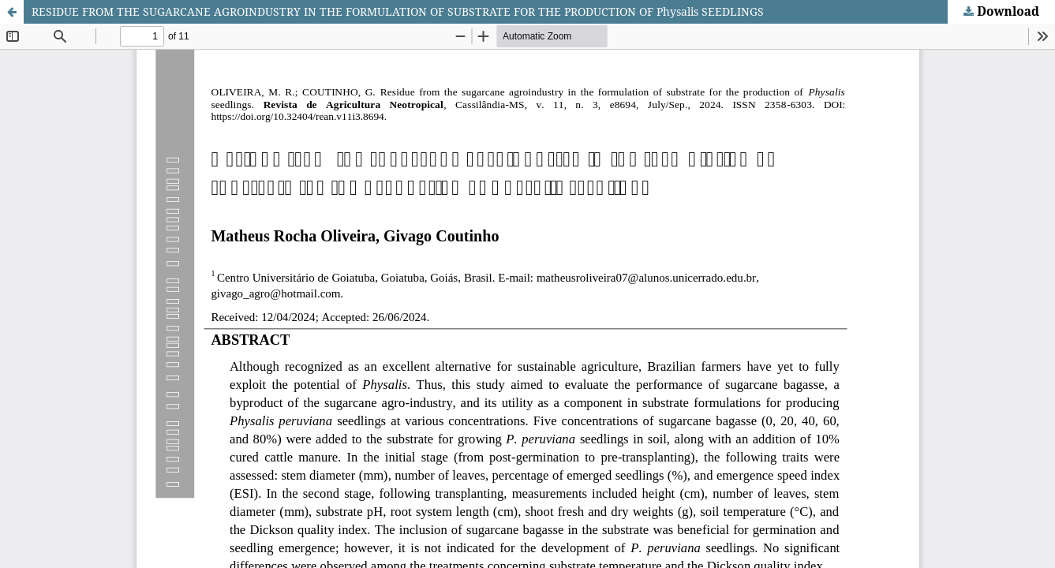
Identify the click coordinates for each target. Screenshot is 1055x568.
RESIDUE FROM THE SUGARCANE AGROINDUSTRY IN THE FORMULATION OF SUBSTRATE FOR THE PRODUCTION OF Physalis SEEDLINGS (398, 11)
